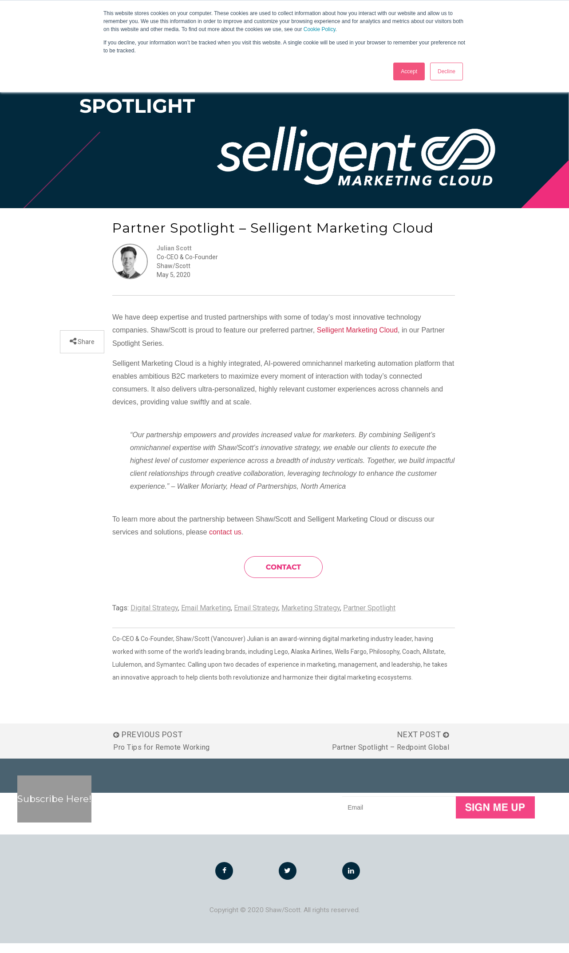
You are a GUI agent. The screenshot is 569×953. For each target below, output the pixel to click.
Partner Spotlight (369, 617)
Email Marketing (206, 617)
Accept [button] (409, 71)
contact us (225, 542)
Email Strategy (256, 617)
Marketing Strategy (310, 617)
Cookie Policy (320, 29)
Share (85, 351)
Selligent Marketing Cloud (357, 340)
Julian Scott (174, 258)
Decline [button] (446, 71)
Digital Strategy (154, 617)
